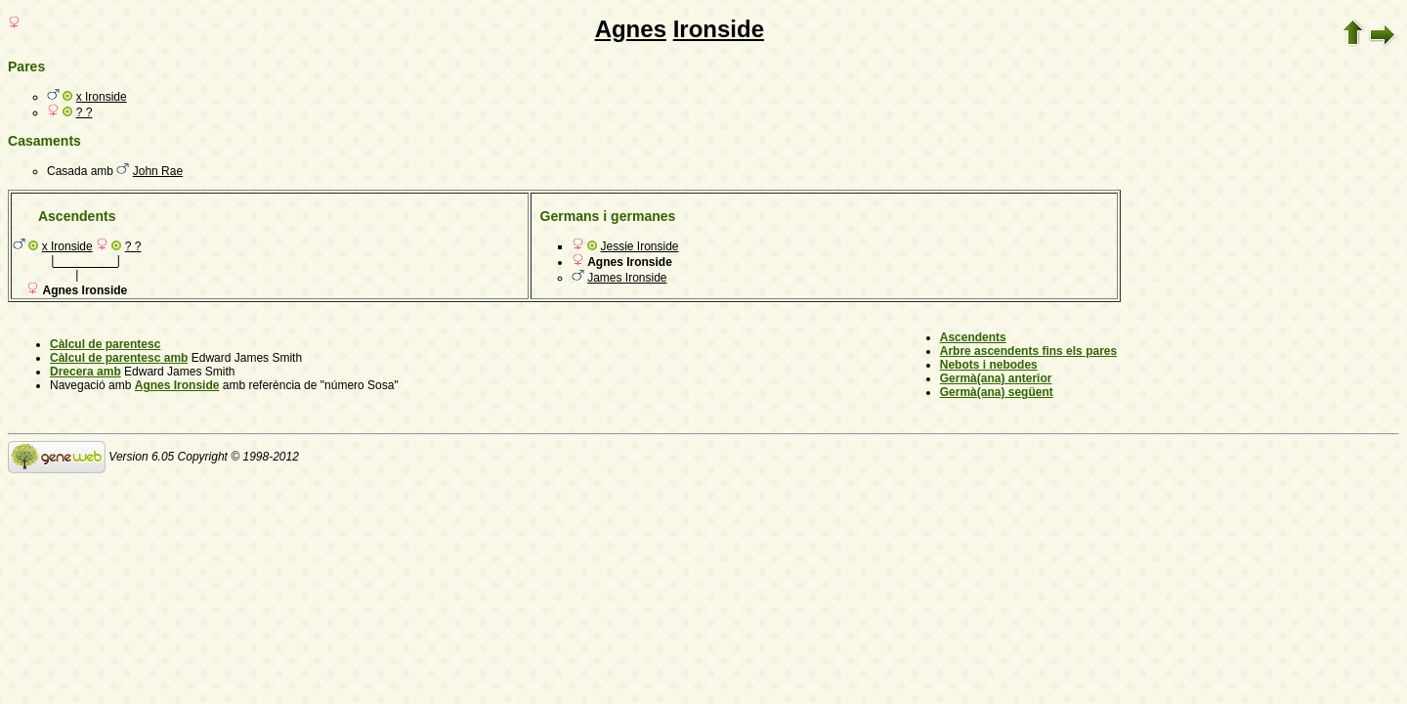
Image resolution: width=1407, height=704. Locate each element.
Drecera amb (85, 371)
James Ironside (626, 278)
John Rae (158, 171)
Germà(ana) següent (996, 392)
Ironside (718, 29)
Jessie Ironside (639, 246)
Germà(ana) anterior (996, 378)
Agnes (630, 29)
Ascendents (973, 337)
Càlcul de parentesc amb (119, 358)
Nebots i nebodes (989, 365)
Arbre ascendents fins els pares (1028, 351)
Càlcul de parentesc (105, 344)
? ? (84, 112)
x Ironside (101, 97)
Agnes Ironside (177, 385)
